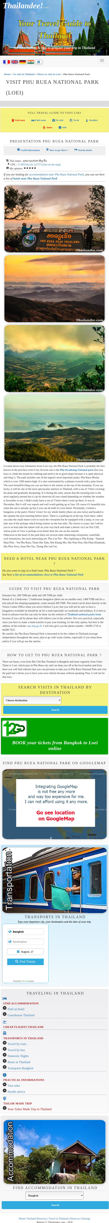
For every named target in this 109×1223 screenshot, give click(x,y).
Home (7, 74)
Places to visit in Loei (48, 74)
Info (62, 127)
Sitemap (86, 1218)
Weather (91, 120)
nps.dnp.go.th (34, 625)
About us (75, 1218)
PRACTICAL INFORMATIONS (23, 1079)
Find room (38, 120)
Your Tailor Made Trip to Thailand (29, 1109)
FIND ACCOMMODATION (21, 1003)
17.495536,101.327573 (29, 164)
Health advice (16, 1091)
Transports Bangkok (20, 1068)
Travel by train (17, 1044)
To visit (57, 120)
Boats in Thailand (19, 1062)
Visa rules (14, 1085)
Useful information (28, 150)
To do (74, 120)
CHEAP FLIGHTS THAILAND (23, 1026)
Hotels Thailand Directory (33, 1218)
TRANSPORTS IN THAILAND (23, 1038)
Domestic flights (18, 1056)
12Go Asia (25, 981)
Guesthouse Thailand (21, 1015)
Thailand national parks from (84, 614)
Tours (47, 127)
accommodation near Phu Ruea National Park (56, 174)
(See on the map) (52, 164)
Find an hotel (16, 1009)
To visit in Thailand (24, 74)
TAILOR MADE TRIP (17, 1103)
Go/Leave (18, 120)
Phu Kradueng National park (76, 469)
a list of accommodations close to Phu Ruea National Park (48, 574)
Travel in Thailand (58, 1218)
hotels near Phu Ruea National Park (35, 178)
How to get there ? (57, 150)
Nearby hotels (83, 150)
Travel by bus (16, 1050)
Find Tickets (25, 961)
